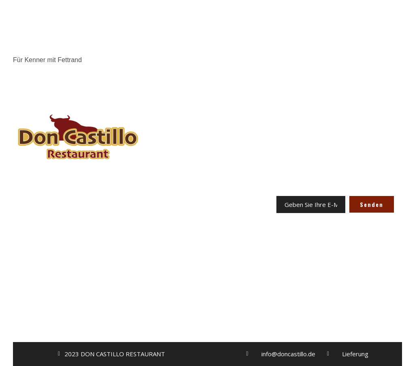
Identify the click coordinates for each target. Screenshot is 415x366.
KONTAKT (207, 207)
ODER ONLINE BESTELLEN (78, 258)
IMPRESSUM (207, 220)
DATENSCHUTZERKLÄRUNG (207, 248)
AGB (207, 234)
